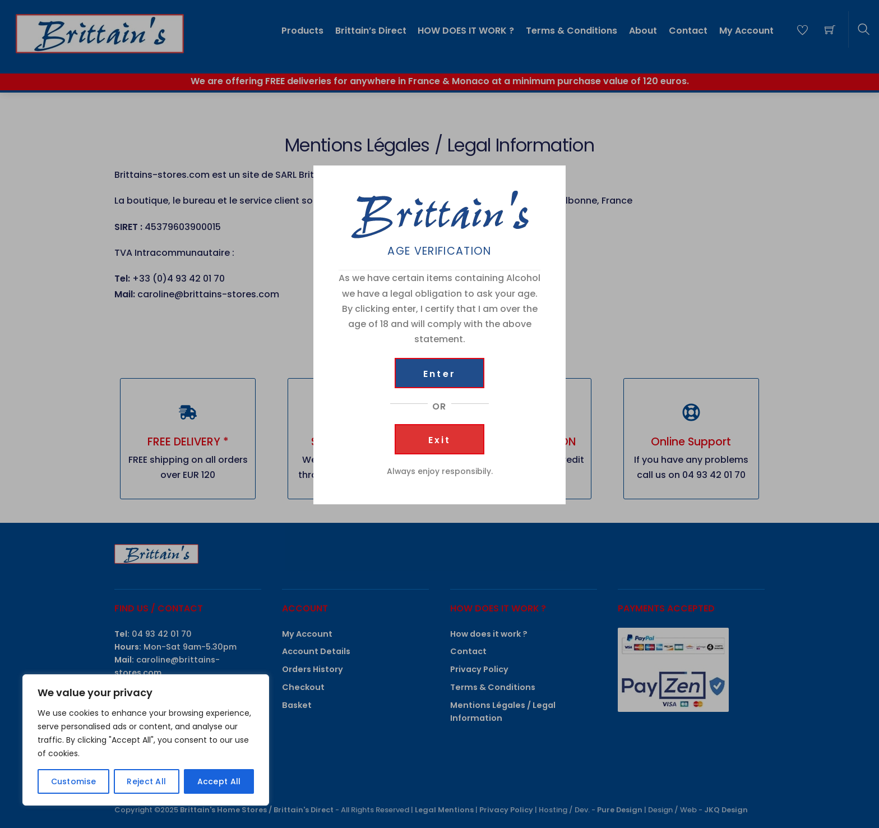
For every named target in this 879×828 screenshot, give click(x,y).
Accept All (219, 781)
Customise (73, 781)
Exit (439, 440)
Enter (439, 373)
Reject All (146, 781)
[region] (145, 740)
